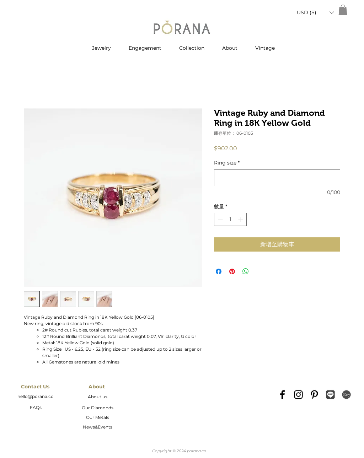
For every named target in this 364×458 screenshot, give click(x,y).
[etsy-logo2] (346, 394)
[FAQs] (35, 408)
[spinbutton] (230, 219)
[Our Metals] (97, 418)
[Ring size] (277, 178)
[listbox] (315, 13)
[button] (315, 13)
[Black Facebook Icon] (282, 394)
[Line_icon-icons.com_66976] (330, 394)
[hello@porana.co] (35, 397)
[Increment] (241, 219)
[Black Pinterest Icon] (314, 394)
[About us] (97, 397)
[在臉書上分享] (218, 271)
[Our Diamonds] (97, 408)
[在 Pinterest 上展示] (232, 271)
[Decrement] (219, 219)
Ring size (227, 163)
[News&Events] (97, 427)
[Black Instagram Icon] (298, 394)
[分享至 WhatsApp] (245, 271)
